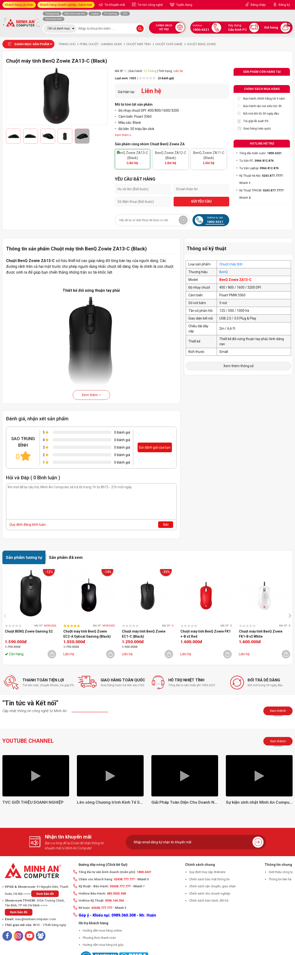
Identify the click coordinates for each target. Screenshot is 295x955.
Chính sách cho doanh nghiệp (209, 893)
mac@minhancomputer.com (35, 919)
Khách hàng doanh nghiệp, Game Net (66, 5)
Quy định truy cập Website (207, 872)
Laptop (95, 13)
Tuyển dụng (184, 5)
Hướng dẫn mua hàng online (102, 930)
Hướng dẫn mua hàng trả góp (103, 945)
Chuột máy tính (231, 264)
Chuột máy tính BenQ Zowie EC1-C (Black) (143, 633)
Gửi (166, 524)
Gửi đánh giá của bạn (154, 447)
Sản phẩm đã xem (66, 557)
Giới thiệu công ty (281, 872)
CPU (125, 13)
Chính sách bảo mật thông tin (209, 879)
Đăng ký (284, 5)
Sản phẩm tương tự (24, 557)
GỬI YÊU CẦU (201, 201)
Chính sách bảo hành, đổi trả (208, 900)
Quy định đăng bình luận (27, 524)
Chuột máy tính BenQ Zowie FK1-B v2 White (260, 633)
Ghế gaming (52, 13)
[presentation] (6, 615)
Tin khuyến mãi (114, 5)
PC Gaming (110, 13)
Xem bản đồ (45, 894)
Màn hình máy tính (75, 13)
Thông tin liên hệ (280, 879)
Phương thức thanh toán (99, 938)
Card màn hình (53, 19)
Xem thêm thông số (238, 366)
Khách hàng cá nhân (19, 5)
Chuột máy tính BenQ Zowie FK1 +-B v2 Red (205, 633)
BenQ (223, 272)
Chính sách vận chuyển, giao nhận (212, 886)
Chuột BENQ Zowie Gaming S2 (29, 631)
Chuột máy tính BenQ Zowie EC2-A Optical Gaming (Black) (87, 633)
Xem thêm (91, 395)
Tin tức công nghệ (150, 5)
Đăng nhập (258, 5)
